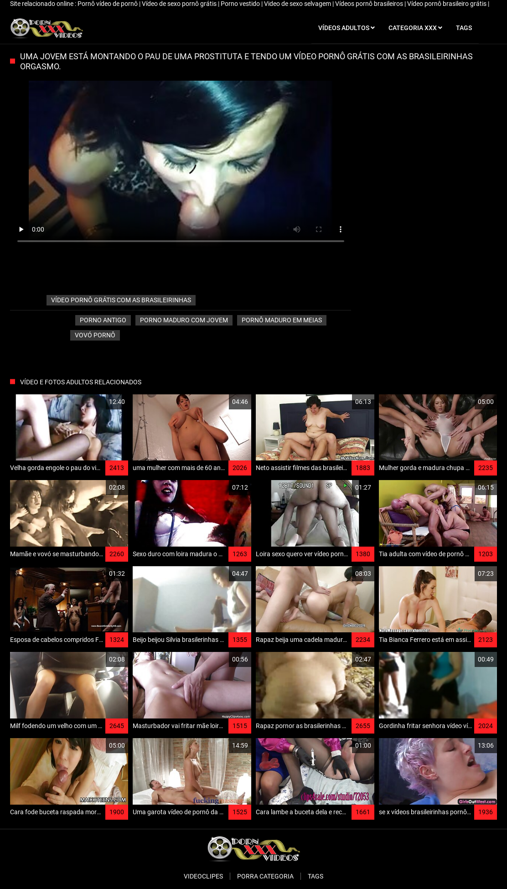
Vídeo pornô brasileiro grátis (447, 3)
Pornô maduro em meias (282, 320)
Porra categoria (265, 876)
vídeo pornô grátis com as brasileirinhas (121, 300)
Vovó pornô (95, 335)
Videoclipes (203, 876)
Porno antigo (103, 320)
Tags (315, 876)
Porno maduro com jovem (184, 320)
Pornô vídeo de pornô (108, 3)
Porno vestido (241, 3)
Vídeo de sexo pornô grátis (180, 3)
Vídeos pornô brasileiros (369, 3)
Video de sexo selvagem (298, 3)
